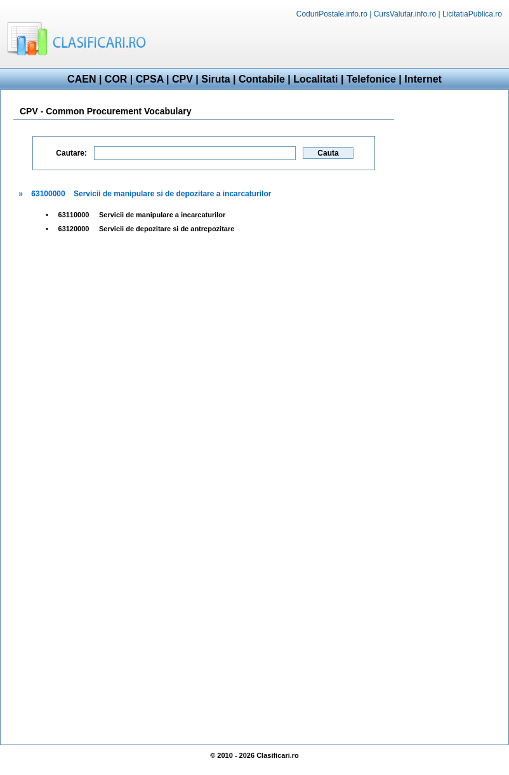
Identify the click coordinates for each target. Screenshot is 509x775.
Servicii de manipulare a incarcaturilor (162, 215)
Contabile (262, 79)
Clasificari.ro (277, 755)
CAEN (81, 79)
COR (116, 79)
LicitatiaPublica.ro (472, 14)
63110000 (73, 215)
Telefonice (371, 79)
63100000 (48, 193)
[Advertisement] (451, 290)
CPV (182, 79)
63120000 (73, 228)
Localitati (315, 79)
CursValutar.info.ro (405, 14)
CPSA (150, 79)
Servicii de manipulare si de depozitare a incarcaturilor (172, 193)
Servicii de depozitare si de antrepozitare (166, 228)
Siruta (215, 79)
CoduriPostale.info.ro (331, 14)
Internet (423, 79)
